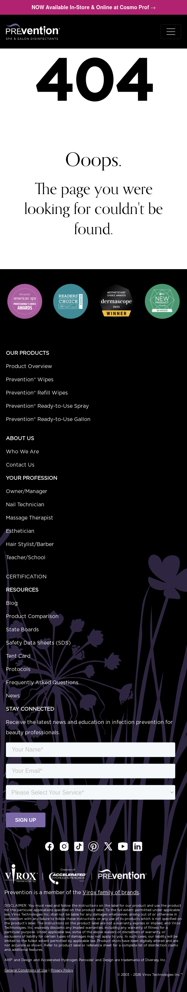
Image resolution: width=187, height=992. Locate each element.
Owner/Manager (26, 491)
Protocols (18, 669)
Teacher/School (25, 557)
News (13, 696)
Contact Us (20, 465)
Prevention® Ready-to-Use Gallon (48, 419)
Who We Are (22, 451)
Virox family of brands (110, 892)
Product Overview (29, 366)
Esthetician (20, 531)
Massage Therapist (29, 518)
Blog (12, 603)
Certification (26, 576)
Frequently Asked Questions (42, 682)
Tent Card (18, 656)
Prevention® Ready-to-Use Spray (47, 406)
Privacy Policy (62, 970)
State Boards (22, 629)
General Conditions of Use (25, 970)
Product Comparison (32, 616)
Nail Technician (25, 504)
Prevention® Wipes (30, 379)
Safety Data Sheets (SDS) (38, 643)
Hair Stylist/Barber (30, 544)
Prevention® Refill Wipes (37, 393)
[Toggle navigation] (171, 31)
